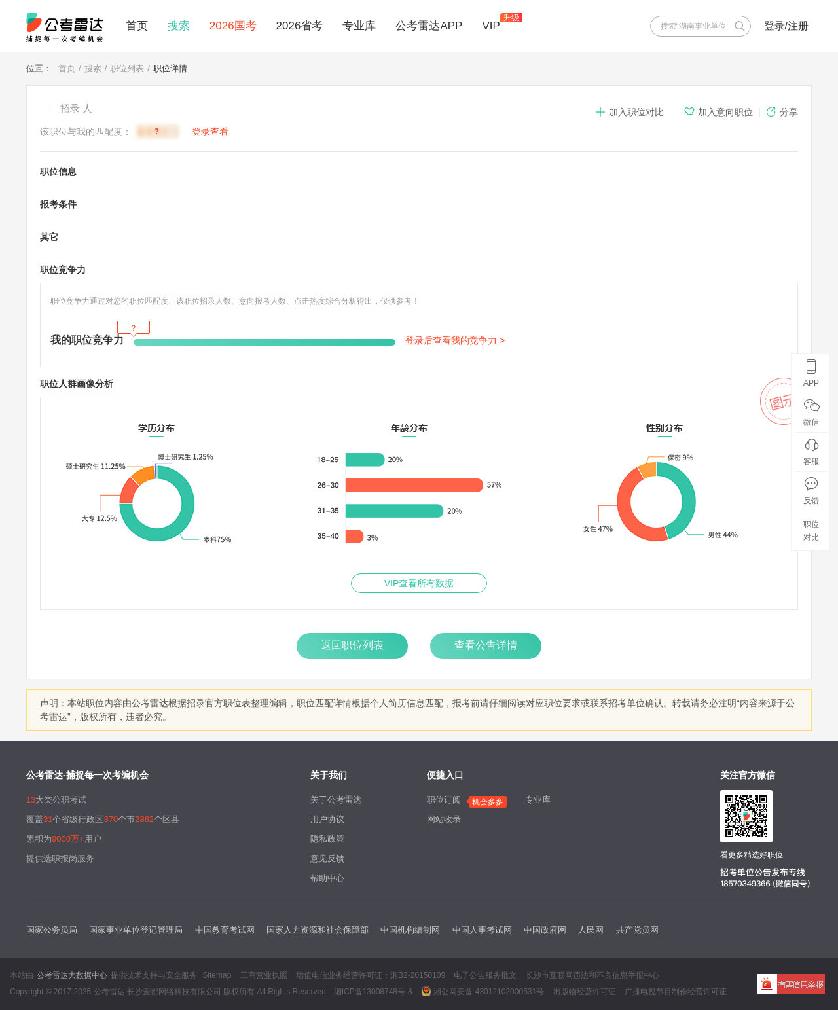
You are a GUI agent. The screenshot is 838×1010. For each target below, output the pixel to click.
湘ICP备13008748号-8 (373, 991)
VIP (491, 26)
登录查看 (210, 131)
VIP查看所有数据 (419, 583)
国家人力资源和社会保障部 (317, 930)
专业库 (359, 26)
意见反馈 (327, 858)
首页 (137, 26)
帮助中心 (327, 878)
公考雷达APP (428, 26)
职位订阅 (444, 799)
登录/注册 (786, 25)
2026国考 (233, 26)
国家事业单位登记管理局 (136, 930)
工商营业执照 (263, 975)
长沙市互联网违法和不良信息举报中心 (592, 975)
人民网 (591, 930)
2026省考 (299, 26)
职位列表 (127, 68)
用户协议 (327, 819)
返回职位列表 (352, 645)
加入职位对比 (629, 112)
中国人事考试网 (482, 930)
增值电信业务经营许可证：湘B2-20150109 (370, 975)
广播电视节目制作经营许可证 (676, 991)
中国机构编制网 (410, 930)
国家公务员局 (51, 930)
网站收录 (444, 819)
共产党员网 (637, 930)
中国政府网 (545, 930)
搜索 (179, 26)
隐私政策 (327, 839)
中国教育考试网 (225, 930)
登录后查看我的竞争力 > (455, 340)
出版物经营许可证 (584, 991)
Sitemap (216, 975)
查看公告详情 (485, 645)
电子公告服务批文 (485, 975)
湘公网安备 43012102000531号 (482, 991)
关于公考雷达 (335, 799)
